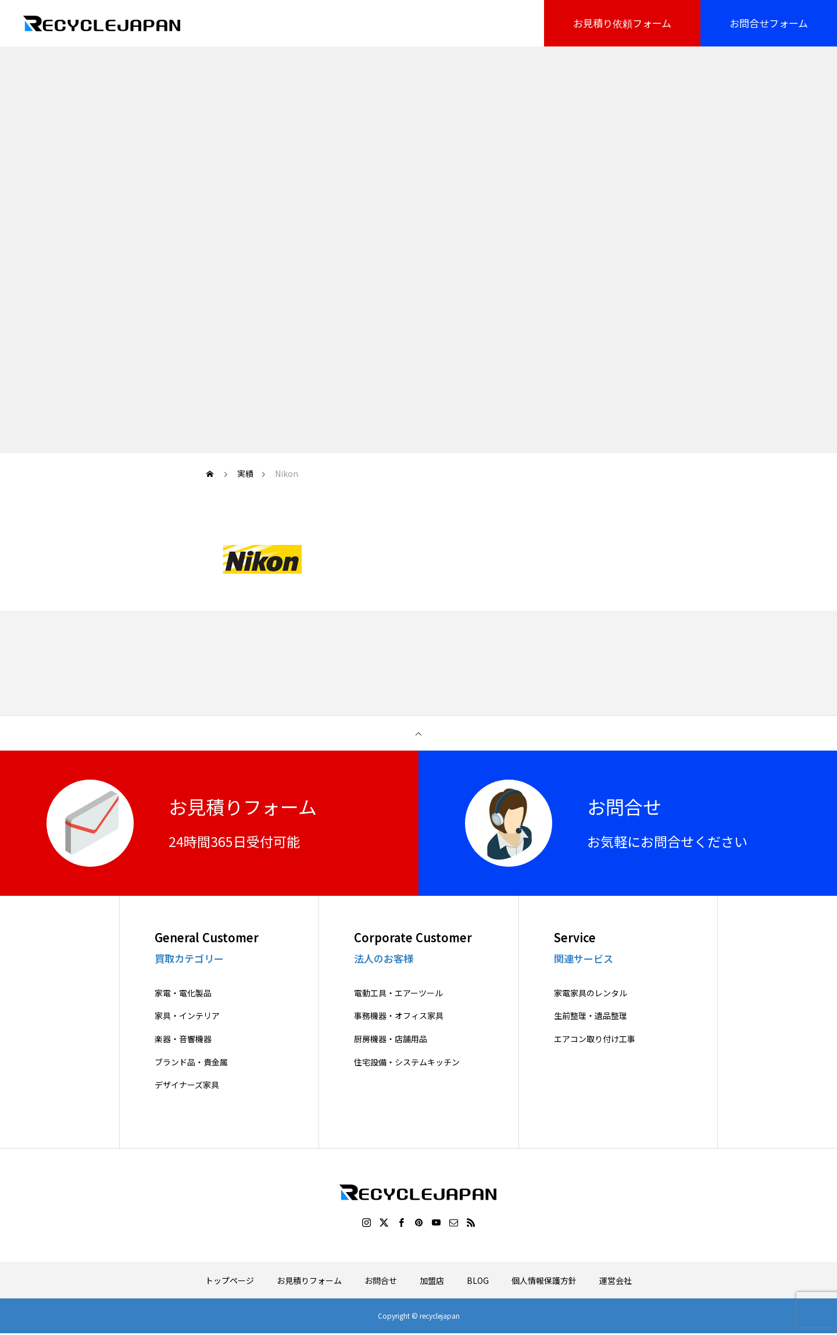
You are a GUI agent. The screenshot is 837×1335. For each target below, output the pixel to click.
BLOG (478, 1280)
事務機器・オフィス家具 (398, 1015)
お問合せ (380, 1280)
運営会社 (615, 1280)
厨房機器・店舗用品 (390, 1039)
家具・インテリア (187, 1015)
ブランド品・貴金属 (191, 1062)
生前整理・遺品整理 (590, 1015)
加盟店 (432, 1280)
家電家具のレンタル (590, 993)
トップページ (229, 1280)
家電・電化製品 (183, 993)
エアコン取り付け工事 (594, 1039)
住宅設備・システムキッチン (407, 1062)
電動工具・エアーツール (398, 993)
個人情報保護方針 (544, 1280)
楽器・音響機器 (183, 1039)
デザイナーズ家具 (187, 1084)
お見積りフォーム (309, 1280)
